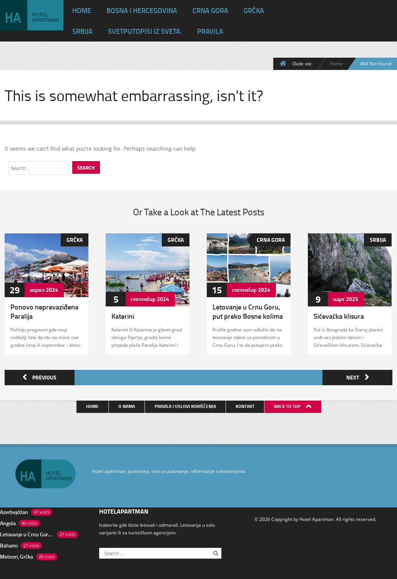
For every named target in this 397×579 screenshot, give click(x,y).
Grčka (254, 10)
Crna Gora (210, 10)
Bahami (9, 543)
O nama (127, 404)
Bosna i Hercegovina (141, 10)
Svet (145, 31)
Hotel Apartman (316, 517)
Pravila (210, 31)
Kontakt (245, 404)
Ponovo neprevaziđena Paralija (44, 311)
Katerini (122, 316)
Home (336, 63)
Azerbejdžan (14, 510)
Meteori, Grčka (16, 555)
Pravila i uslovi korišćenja (186, 404)
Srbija (82, 31)
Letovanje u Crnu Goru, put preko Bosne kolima (248, 311)
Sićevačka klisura (339, 316)
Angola (8, 521)
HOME (81, 10)
